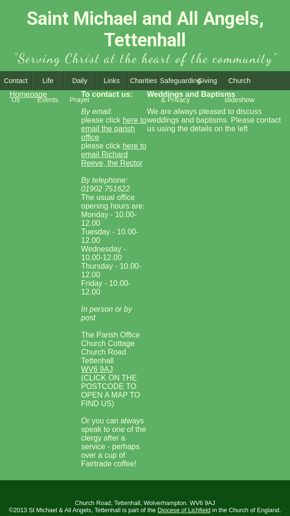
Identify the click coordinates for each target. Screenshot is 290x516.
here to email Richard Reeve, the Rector (113, 154)
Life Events (47, 83)
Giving (207, 80)
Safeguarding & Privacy (175, 83)
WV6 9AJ (97, 369)
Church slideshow (239, 83)
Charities (143, 80)
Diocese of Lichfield (183, 510)
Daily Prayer (80, 83)
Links (112, 80)
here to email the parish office (113, 128)
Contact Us (16, 83)
